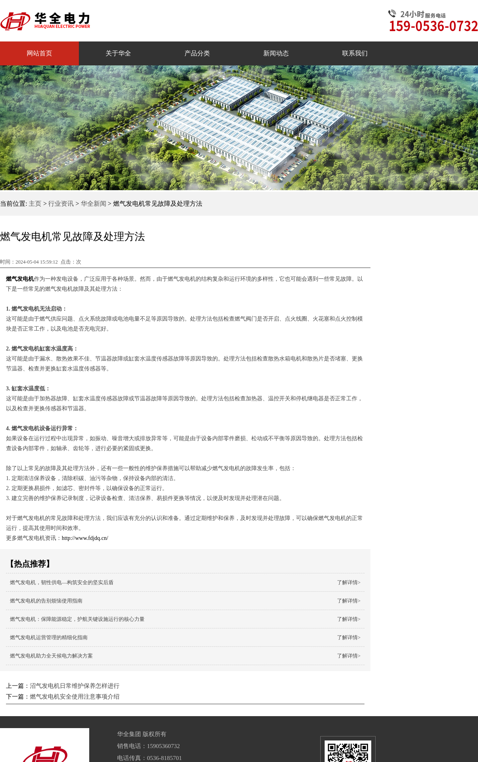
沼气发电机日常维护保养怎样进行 (75, 686)
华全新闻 (93, 203)
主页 (35, 203)
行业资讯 (61, 203)
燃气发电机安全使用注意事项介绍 (75, 696)
